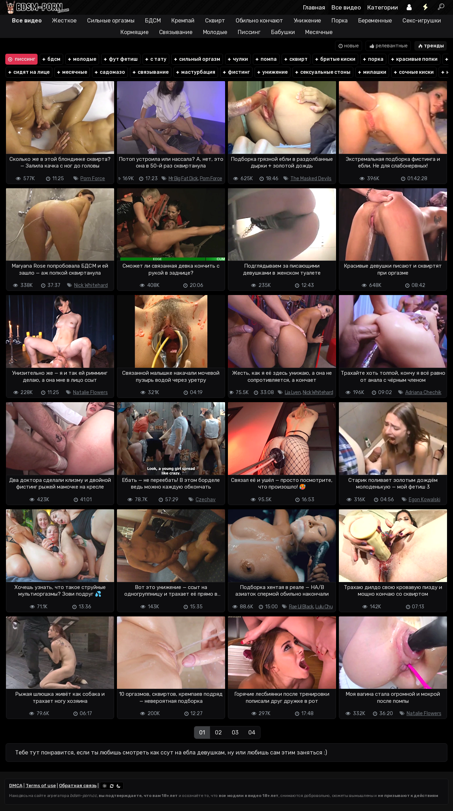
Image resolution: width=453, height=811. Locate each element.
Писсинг (249, 32)
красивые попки (414, 59)
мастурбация (195, 72)
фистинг (236, 72)
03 (235, 732)
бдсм (50, 59)
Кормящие (134, 32)
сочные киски (413, 72)
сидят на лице (28, 72)
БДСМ (153, 20)
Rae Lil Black (301, 607)
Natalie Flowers (90, 392)
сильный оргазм (196, 59)
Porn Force (92, 179)
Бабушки (283, 32)
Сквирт (215, 20)
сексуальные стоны (322, 72)
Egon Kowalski (424, 500)
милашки (371, 72)
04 (251, 732)
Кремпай (183, 20)
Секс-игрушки (421, 20)
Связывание (175, 32)
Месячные (318, 32)
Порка (339, 20)
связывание (150, 72)
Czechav (206, 500)
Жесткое (64, 20)
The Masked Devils (310, 179)
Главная (314, 7)
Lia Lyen (293, 392)
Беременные (375, 20)
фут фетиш (120, 59)
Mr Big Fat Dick (183, 179)
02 (218, 732)
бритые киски (334, 59)
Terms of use (41, 785)
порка (372, 59)
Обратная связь (78, 785)
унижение (272, 72)
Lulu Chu (323, 607)
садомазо (109, 72)
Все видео (346, 7)
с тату (155, 59)
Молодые (215, 32)
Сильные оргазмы (111, 20)
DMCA (15, 785)
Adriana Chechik (423, 392)
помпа (266, 59)
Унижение (307, 20)
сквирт (295, 59)
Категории (382, 7)
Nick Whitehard (91, 285)
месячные (71, 72)
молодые (81, 59)
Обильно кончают (259, 20)
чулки (237, 59)
